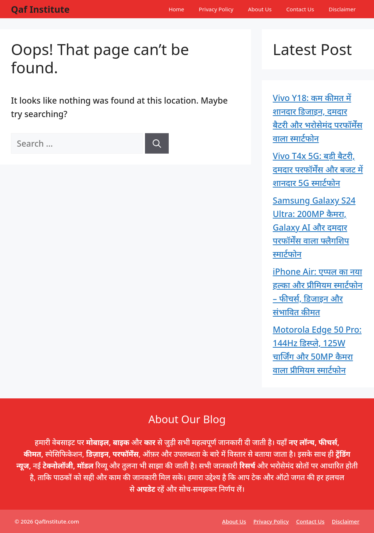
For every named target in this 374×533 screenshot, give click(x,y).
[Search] (157, 143)
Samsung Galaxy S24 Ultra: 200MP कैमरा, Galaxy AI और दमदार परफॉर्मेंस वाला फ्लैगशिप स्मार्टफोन (314, 227)
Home (176, 9)
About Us (260, 9)
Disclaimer (342, 9)
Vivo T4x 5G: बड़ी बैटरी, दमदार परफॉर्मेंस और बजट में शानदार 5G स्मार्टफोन (318, 169)
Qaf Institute (40, 9)
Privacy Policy (216, 9)
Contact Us (300, 9)
